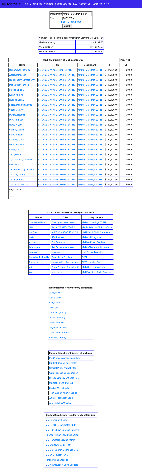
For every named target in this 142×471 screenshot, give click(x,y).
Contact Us (84, 3)
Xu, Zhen (33, 232)
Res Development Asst (63, 247)
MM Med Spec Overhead (94, 242)
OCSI (84, 257)
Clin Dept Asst (58, 242)
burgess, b (34, 252)
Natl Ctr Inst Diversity (92, 252)
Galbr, (32, 237)
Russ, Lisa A (54, 302)
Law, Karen (34, 247)
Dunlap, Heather (17, 114)
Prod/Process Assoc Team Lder (65, 358)
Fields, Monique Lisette (20, 104)
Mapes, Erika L (16, 90)
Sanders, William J (38, 222)
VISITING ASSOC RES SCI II (65, 232)
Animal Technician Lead (61, 398)
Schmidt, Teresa (17, 174)
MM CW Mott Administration (96, 247)
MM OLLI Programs (91, 237)
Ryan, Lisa (14, 164)
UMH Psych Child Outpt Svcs (96, 232)
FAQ (75, 3)
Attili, (31, 267)
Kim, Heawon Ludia (58, 327)
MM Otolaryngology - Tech (58, 445)
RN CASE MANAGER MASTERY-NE (55, 70)
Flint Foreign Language (56, 460)
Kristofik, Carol (16, 139)
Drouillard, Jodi (16, 119)
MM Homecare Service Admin (60, 440)
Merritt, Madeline (57, 322)
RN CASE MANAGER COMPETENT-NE (56, 75)
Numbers (48, 3)
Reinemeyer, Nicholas (19, 70)
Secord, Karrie (16, 179)
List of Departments (71, 21)
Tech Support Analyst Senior (63, 393)
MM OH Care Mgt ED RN (90, 70)
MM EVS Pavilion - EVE (56, 455)
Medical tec (57, 272)
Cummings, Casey (57, 312)
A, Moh (32, 242)
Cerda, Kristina (16, 134)
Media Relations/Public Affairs (97, 227)
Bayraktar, (34, 262)
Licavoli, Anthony (57, 317)
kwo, (31, 272)
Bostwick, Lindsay (57, 337)
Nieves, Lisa (54, 307)
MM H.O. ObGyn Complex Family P (62, 430)
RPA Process (58, 237)
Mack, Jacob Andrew (59, 332)
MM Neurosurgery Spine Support (61, 465)
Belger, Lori (14, 149)
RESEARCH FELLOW (59, 388)
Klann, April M (16, 95)
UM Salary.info (11, 4)
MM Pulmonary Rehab (56, 420)
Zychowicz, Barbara (18, 184)
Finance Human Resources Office (61, 435)
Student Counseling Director (63, 363)
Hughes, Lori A (16, 100)
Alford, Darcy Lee (17, 75)
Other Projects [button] (99, 3)
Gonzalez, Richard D (39, 257)
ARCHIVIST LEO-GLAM (60, 403)
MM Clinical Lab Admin (93, 267)
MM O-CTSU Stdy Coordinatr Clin (61, 450)
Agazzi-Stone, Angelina (20, 159)
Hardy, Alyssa (15, 124)
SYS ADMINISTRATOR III (64, 227)
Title (25, 3)
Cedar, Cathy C (16, 109)
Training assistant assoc (64, 222)
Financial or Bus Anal (62, 257)
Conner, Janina (16, 129)
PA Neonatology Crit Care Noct (64, 378)
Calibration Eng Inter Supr (61, 383)
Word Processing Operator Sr (63, 373)
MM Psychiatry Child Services (96, 272)
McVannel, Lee (16, 144)
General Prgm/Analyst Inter (62, 368)
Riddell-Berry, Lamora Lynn (22, 80)
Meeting (56, 252)
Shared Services (63, 3)
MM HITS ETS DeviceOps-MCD (60, 425)
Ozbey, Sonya (55, 297)
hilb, (31, 227)
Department (36, 3)
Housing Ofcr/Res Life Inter (65, 262)
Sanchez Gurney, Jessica (21, 169)
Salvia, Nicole (55, 292)
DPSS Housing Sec (91, 262)
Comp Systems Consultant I (65, 267)
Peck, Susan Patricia (19, 85)
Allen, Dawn (15, 154)
